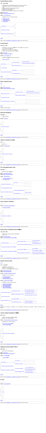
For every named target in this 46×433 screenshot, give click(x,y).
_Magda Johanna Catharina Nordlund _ (33, 98)
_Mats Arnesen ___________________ (7, 26)
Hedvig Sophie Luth (7, 58)
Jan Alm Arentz (5, 21)
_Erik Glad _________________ (18, 195)
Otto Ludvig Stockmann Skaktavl (9, 220)
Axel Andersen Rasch (6, 254)
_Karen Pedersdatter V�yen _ (6, 76)
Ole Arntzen (5, 55)
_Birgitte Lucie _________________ (38, 260)
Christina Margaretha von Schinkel (9, 93)
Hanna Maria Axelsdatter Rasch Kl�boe (9, 265)
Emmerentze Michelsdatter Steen (8, 13)
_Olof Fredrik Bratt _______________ (33, 96)
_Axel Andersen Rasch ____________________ (9, 261)
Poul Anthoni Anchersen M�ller (8, 345)
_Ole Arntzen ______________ (6, 67)
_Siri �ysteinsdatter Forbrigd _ (31, 315)
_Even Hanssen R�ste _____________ (18, 319)
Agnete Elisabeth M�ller (7, 346)
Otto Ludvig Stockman (6, 222)
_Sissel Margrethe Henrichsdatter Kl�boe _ (9, 270)
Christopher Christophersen (7, 303)
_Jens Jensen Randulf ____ (20, 394)
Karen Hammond (7, 155)
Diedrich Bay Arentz (6, 18)
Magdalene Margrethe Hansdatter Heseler (11, 341)
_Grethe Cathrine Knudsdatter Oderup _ (24, 262)
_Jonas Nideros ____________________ (8, 386)
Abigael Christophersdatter (7, 304)
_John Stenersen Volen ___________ (17, 310)
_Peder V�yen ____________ (17, 74)
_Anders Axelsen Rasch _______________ (24, 259)
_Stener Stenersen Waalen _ (6, 312)
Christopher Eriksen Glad (7, 186)
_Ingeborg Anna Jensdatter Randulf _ (8, 395)
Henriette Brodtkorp (5, 135)
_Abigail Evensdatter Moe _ (6, 321)
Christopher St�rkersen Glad (7, 190)
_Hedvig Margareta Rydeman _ (20, 100)
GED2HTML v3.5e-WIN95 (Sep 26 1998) (13, 43)
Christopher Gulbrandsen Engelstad (10, 292)
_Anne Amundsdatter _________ (18, 208)
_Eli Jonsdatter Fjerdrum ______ (31, 311)
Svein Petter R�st (6, 381)
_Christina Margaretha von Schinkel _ (8, 108)
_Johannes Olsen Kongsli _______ (31, 313)
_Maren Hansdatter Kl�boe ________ (39, 269)
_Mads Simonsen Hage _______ (30, 396)
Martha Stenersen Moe (6, 316)
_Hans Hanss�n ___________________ (39, 267)
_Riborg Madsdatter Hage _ (20, 397)
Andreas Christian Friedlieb (7, 165)
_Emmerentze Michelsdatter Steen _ (7, 35)
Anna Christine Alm (7, 15)
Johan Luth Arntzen (6, 61)
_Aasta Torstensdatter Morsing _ (7, 206)
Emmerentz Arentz (6, 19)
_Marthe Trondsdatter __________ (31, 324)
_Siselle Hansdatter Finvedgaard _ (38, 272)
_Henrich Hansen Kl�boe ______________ (24, 268)
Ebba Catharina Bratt (6, 103)
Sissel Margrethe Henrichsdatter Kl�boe (10, 255)
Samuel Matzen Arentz (6, 31)
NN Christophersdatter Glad (7, 201)
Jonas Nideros (5, 376)
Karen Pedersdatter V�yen (7, 56)
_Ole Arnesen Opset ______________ (28, 64)
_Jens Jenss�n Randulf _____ (30, 393)
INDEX (1, 81)
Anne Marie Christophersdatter (8, 298)
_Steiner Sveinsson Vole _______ (31, 309)
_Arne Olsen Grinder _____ (17, 65)
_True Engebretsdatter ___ (17, 78)
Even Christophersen (6, 297)
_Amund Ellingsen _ (28, 207)
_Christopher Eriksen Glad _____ (7, 197)
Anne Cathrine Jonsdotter (6, 232)
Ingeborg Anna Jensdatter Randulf (9, 377)
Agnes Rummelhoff (7, 410)
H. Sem (3, 419)
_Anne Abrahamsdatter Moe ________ (17, 323)
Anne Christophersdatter (7, 306)
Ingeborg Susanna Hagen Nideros (8, 391)
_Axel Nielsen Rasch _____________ (38, 258)
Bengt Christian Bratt (6, 92)
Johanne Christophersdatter (7, 307)
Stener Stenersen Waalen (7, 290)
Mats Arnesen (5, 12)
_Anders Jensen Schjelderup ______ (38, 271)
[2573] (1, 282)
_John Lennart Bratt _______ (20, 97)
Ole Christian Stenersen (6, 305)
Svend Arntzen (4, 71)
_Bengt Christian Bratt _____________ (8, 99)
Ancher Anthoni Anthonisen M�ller (8, 356)
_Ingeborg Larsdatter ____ (20, 388)
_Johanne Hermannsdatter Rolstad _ (28, 66)
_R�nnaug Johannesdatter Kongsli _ (18, 314)
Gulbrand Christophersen (7, 296)
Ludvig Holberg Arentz (6, 20)
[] (1, 115)
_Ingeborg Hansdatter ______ (30, 398)
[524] (1, 88)
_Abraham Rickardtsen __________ (31, 322)
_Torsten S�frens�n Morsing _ (19, 204)
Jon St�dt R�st (7, 379)
